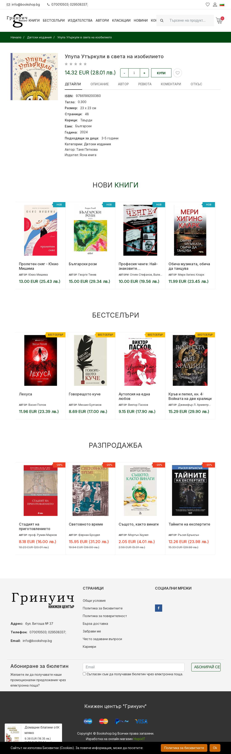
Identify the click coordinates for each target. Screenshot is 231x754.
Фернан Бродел (89, 535)
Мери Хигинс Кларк (191, 274)
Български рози (83, 264)
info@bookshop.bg (24, 4)
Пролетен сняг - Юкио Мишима (38, 266)
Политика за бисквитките (102, 608)
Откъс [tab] (192, 84)
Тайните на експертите (189, 524)
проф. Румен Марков (42, 535)
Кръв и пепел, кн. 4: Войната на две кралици (190, 396)
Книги (34, 20)
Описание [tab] (99, 84)
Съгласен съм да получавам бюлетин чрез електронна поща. (133, 674)
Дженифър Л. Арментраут (195, 404)
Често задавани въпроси (102, 639)
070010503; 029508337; (68, 4)
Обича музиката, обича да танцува (189, 266)
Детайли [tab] (73, 84)
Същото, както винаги (139, 524)
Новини (141, 20)
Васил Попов (37, 404)
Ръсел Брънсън (188, 535)
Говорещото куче (85, 394)
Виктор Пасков (138, 404)
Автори (102, 20)
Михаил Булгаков (90, 404)
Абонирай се (207, 667)
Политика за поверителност (105, 616)
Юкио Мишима (38, 274)
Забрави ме (92, 631)
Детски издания (97, 144)
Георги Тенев (87, 274)
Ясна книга (88, 155)
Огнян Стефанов (141, 274)
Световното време (86, 524)
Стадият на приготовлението (34, 526)
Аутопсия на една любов (134, 396)
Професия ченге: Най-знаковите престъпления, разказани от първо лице (138, 266)
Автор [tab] (121, 84)
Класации (121, 20)
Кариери (89, 646)
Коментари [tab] (168, 84)
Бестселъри (54, 20)
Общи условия (94, 600)
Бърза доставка (95, 623)
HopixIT (139, 739)
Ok (215, 748)
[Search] (190, 20)
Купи (161, 73)
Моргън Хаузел (138, 535)
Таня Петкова (87, 149)
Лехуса (25, 394)
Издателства (80, 20)
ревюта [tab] (142, 84)
